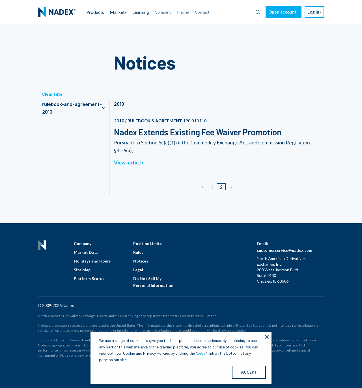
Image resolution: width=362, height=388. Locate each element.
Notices (140, 261)
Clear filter (53, 94)
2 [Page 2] (221, 187)
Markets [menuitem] (118, 12)
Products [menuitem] (95, 12)
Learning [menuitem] (140, 12)
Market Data (86, 252)
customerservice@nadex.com (284, 250)
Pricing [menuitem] (183, 12)
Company (82, 243)
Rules (138, 252)
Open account (282, 11)
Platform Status (89, 278)
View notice (127, 162)
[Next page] (231, 187)
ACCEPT (249, 372)
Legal (138, 269)
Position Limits (147, 243)
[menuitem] (57, 12)
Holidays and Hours (92, 261)
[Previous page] (203, 187)
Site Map (82, 269)
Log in (313, 11)
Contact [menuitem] (202, 12)
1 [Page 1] (212, 187)
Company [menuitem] (163, 12)
